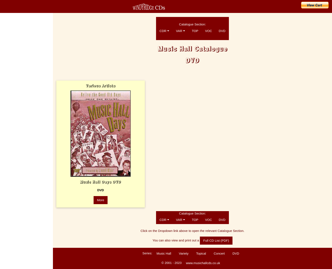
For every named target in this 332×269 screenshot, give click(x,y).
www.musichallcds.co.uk (203, 263)
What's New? (14, 46)
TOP (195, 31)
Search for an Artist (19, 74)
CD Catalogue (15, 37)
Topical (201, 253)
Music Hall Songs (13, 90)
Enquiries (8, 112)
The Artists (9, 82)
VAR (180, 31)
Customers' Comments (16, 127)
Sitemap (8, 156)
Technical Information (15, 134)
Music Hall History (13, 97)
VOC (208, 31)
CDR (164, 31)
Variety (184, 253)
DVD (222, 31)
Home (8, 27)
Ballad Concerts (12, 142)
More (100, 200)
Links (6, 149)
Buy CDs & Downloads (22, 55)
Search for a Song (18, 65)
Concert (219, 253)
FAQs (6, 104)
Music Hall (163, 253)
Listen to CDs (11, 119)
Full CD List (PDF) (216, 240)
